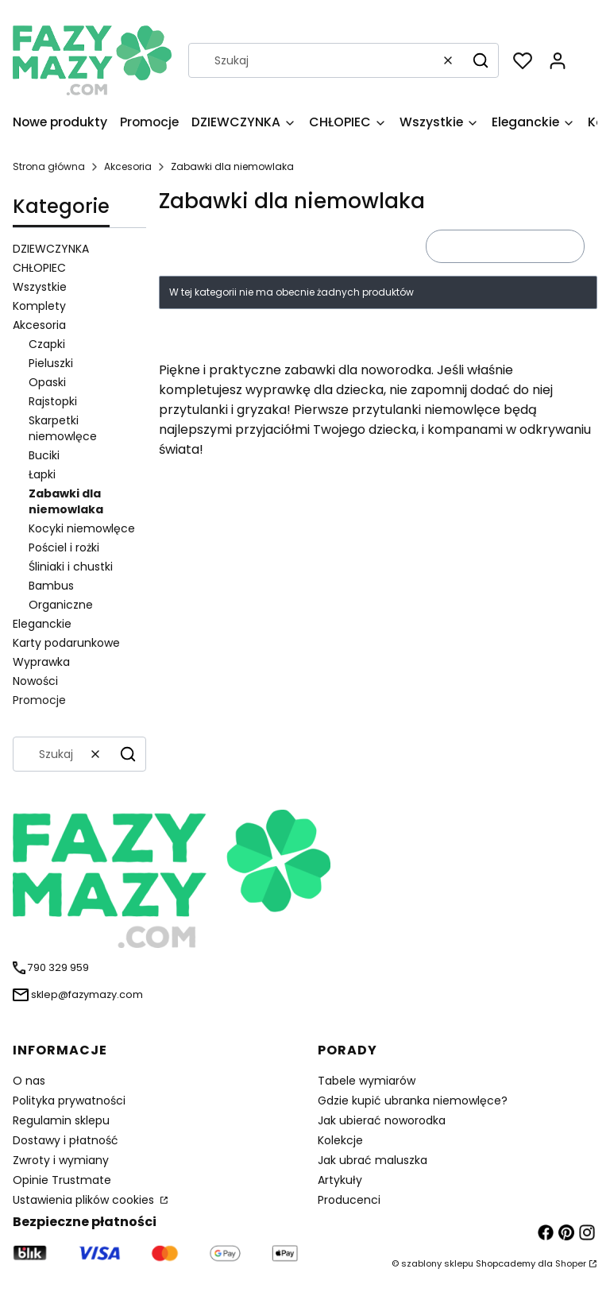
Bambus (51, 586)
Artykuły (340, 1180)
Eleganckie (42, 624)
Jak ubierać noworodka (382, 1120)
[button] (480, 60)
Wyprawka (41, 662)
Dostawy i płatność (65, 1140)
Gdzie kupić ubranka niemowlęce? (413, 1100)
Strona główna (49, 166)
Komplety (39, 306)
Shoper (570, 1263)
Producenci (349, 1200)
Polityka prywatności (69, 1100)
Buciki (44, 455)
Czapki (47, 344)
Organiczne (61, 605)
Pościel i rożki (64, 547)
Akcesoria (128, 166)
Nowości (35, 681)
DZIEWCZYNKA (51, 249)
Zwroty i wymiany (61, 1160)
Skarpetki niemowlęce (63, 428)
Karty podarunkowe (66, 643)
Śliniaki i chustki (71, 566)
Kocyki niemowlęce (82, 528)
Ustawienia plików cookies (85, 1200)
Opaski (47, 382)
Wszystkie (40, 287)
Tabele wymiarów (366, 1081)
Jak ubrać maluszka (372, 1160)
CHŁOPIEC (39, 268)
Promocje (39, 700)
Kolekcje (340, 1140)
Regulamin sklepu (61, 1120)
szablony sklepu (437, 1263)
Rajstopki (53, 401)
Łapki (42, 474)
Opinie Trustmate (62, 1180)
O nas (29, 1081)
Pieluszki (51, 363)
